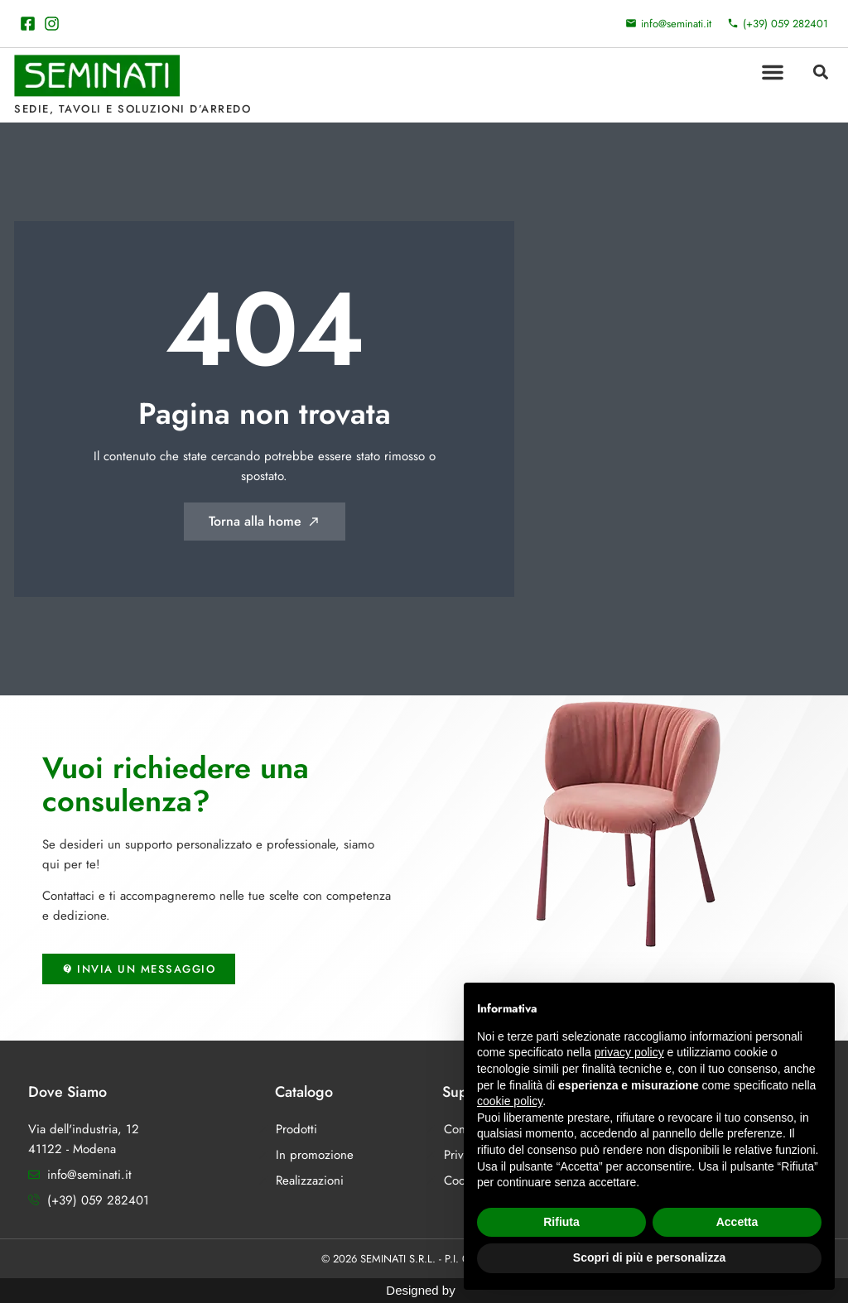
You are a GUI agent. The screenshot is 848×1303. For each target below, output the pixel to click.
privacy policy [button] (629, 1052)
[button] (772, 72)
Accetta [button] (737, 1221)
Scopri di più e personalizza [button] (649, 1257)
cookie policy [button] (509, 1101)
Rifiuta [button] (561, 1221)
